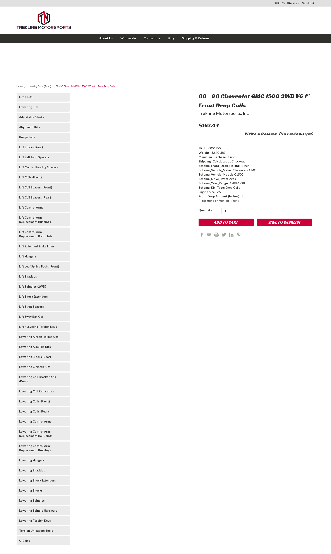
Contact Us (152, 38)
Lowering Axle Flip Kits (35, 347)
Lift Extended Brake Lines (37, 246)
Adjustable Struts (31, 117)
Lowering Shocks (31, 490)
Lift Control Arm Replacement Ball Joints (36, 234)
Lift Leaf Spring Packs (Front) (39, 266)
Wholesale (128, 38)
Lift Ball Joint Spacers (34, 157)
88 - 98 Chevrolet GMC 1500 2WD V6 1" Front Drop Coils (85, 86)
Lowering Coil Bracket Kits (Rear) (37, 379)
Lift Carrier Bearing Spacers (38, 167)
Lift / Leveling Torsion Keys (38, 326)
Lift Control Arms (31, 207)
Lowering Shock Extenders (37, 480)
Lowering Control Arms (35, 421)
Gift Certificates (287, 3)
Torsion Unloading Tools (36, 530)
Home (20, 86)
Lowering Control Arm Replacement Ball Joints (36, 434)
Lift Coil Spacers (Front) (35, 187)
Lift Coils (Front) (30, 177)
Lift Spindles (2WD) (32, 286)
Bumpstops (27, 137)
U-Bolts (24, 540)
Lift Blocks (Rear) (31, 147)
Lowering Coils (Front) (39, 86)
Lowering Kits (28, 107)
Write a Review (260, 134)
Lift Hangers (27, 256)
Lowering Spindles (32, 500)
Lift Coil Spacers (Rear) (35, 197)
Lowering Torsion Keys (35, 520)
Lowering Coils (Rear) (34, 411)
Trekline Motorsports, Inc (224, 113)
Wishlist (308, 3)
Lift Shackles (28, 276)
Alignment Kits (29, 127)
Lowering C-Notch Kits (34, 367)
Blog (171, 38)
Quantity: (206, 210)
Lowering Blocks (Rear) (35, 357)
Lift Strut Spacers (31, 306)
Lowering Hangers (32, 460)
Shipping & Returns (195, 38)
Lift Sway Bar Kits (31, 316)
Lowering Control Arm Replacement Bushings (35, 448)
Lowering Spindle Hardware (38, 510)
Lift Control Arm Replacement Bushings (35, 220)
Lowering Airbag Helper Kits (38, 336)
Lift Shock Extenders (33, 296)
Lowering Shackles (32, 470)
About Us (106, 38)
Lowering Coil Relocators (36, 391)
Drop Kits (26, 97)
